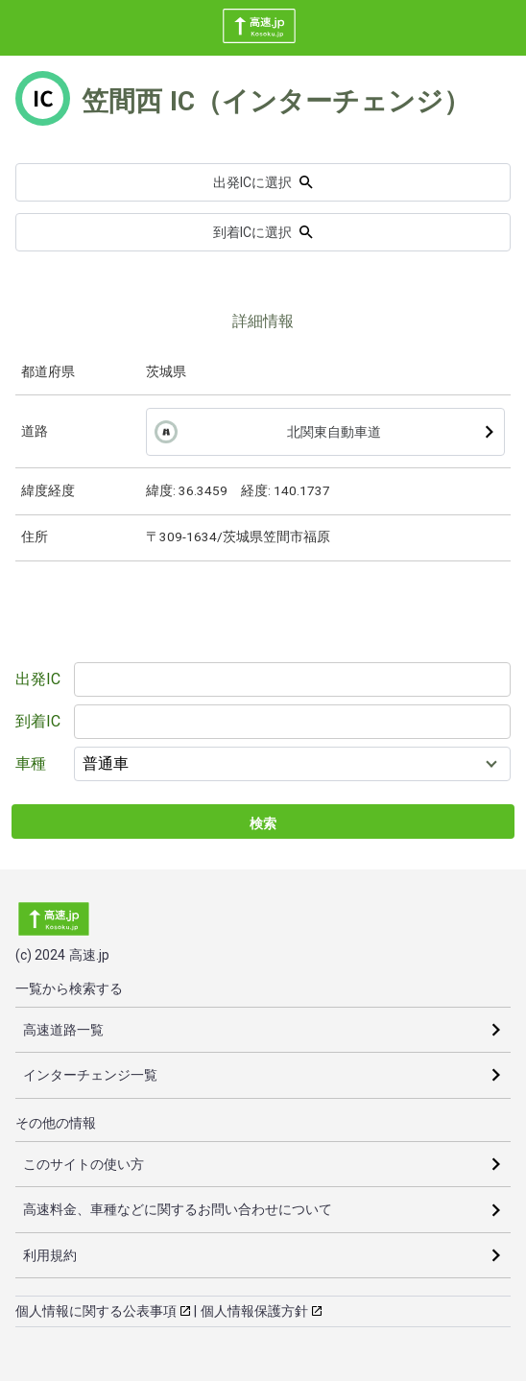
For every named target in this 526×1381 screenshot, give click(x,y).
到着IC (37, 721)
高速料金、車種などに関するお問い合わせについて (177, 1209)
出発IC (37, 679)
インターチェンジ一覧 (90, 1075)
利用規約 (50, 1255)
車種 (30, 763)
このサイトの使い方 (83, 1164)
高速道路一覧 (63, 1029)
